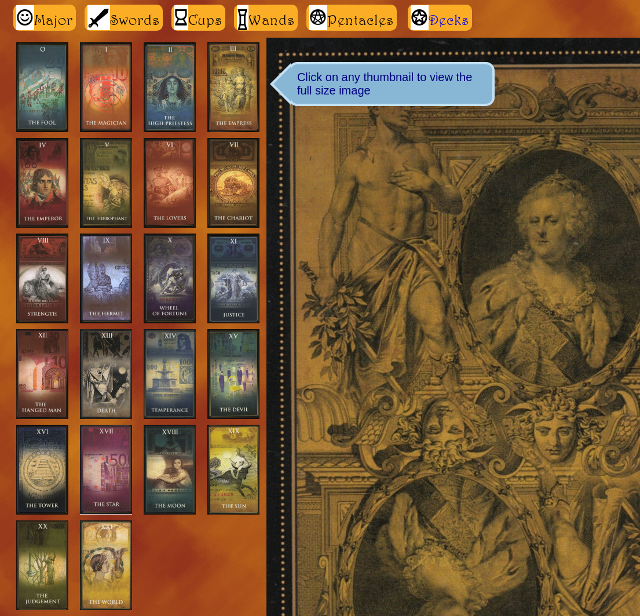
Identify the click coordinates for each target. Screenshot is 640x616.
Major (44, 17)
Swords (123, 17)
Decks (449, 19)
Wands (266, 17)
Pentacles (351, 17)
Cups (198, 17)
